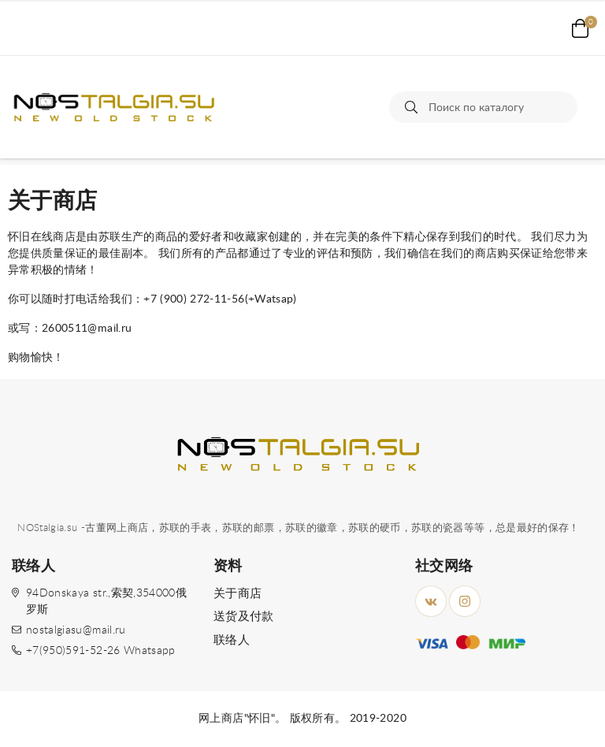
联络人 (231, 640)
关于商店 (237, 594)
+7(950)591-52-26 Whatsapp (101, 650)
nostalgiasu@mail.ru (76, 630)
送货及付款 (243, 616)
